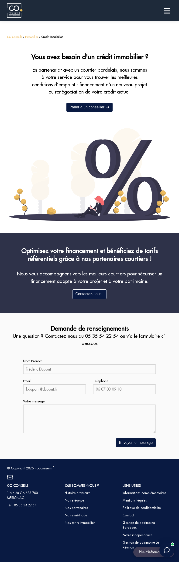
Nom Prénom (32, 361)
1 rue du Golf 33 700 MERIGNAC (22, 495)
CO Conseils (14, 37)
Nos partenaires (76, 508)
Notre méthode (76, 515)
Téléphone (100, 381)
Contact (128, 515)
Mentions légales (135, 500)
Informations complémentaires (144, 493)
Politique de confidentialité (142, 508)
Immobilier (31, 37)
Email (27, 381)
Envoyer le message (136, 443)
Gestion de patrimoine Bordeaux (139, 525)
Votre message (34, 401)
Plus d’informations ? (154, 552)
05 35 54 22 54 (102, 336)
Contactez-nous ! (90, 294)
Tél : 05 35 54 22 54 (21, 505)
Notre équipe (74, 500)
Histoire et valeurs (77, 493)
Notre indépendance (137, 535)
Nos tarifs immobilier (80, 523)
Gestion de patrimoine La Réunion (141, 544)
